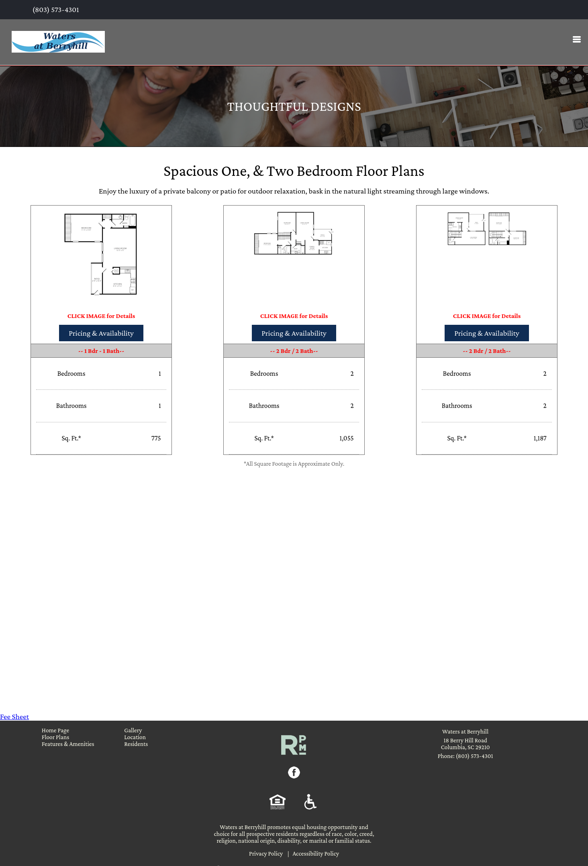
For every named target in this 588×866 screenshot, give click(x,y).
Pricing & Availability (101, 333)
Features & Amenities (68, 743)
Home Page (55, 730)
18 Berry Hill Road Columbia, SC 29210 (465, 743)
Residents (136, 743)
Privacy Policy (266, 853)
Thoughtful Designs (294, 106)
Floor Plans (55, 737)
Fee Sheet (14, 716)
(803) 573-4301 (55, 9)
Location (135, 737)
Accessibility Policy (315, 853)
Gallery (133, 730)
